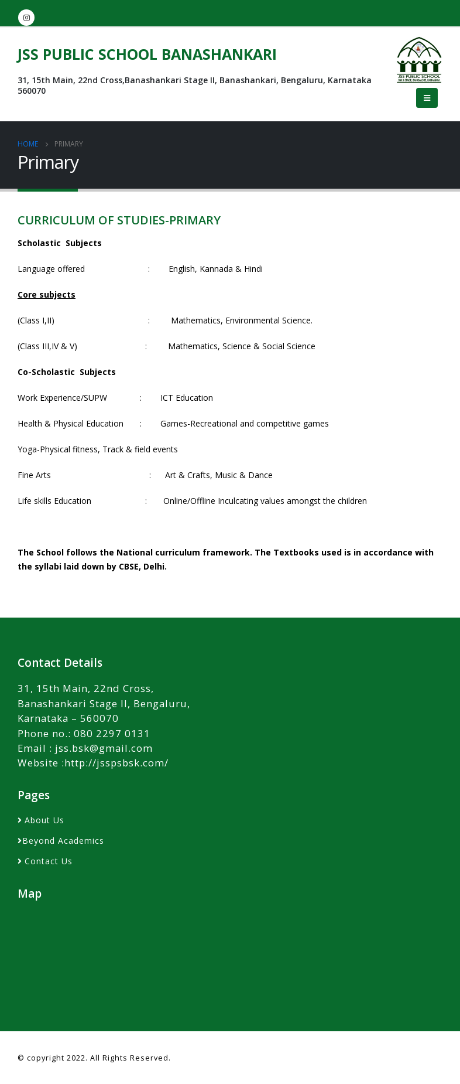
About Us (44, 820)
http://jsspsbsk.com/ (116, 762)
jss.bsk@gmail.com (104, 748)
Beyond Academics (63, 840)
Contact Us (49, 861)
